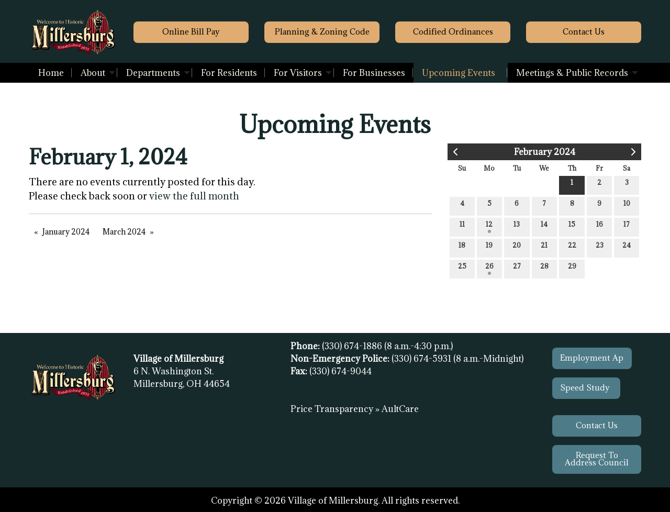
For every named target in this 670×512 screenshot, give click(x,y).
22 (572, 247)
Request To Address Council (597, 459)
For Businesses (374, 73)
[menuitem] (51, 73)
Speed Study (586, 388)
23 (600, 247)
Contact (584, 32)
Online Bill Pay (191, 32)
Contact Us (597, 425)
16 (599, 226)
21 (544, 247)
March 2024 (124, 232)
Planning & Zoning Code (322, 32)
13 (516, 226)
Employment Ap (591, 358)
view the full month (194, 196)
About (93, 73)
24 (626, 247)
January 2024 (66, 232)
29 (572, 268)
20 (516, 247)
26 (489, 268)
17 (626, 226)
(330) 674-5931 (422, 358)
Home (51, 73)
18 (462, 247)
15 (571, 226)
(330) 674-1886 (353, 346)
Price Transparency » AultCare (355, 409)
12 (489, 226)
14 (544, 226)
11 (462, 226)
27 (517, 268)
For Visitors (298, 73)
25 (462, 268)
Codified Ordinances (453, 32)
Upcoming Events (458, 73)
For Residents (229, 73)
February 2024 (544, 152)
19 (489, 247)
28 (544, 268)
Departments (153, 73)
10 (626, 205)
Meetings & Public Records (572, 73)
